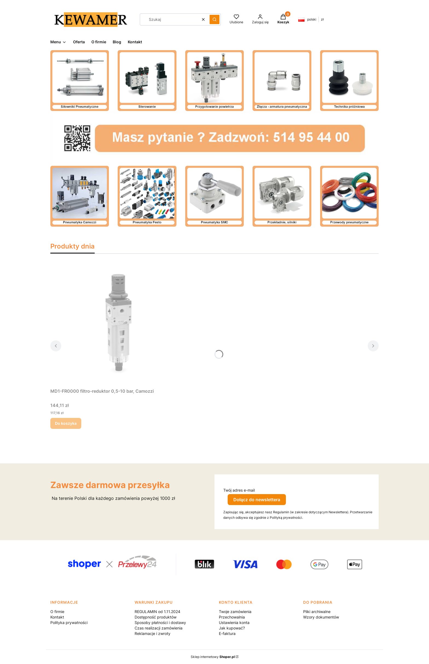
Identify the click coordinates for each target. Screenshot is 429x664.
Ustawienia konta (234, 622)
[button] (214, 19)
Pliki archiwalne (317, 611)
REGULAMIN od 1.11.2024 (157, 611)
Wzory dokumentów (321, 617)
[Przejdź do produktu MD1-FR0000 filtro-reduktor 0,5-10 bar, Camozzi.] (118, 324)
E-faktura (227, 633)
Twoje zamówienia (235, 611)
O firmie (57, 611)
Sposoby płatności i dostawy (160, 622)
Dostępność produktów (155, 617)
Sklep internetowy (213, 657)
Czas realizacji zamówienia (158, 628)
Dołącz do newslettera (256, 499)
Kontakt (57, 617)
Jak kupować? (232, 628)
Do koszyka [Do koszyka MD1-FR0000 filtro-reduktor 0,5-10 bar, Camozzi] (66, 423)
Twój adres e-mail (239, 490)
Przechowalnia (232, 617)
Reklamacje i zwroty (152, 633)
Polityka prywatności (69, 622)
